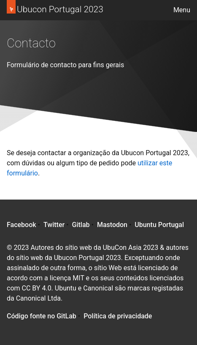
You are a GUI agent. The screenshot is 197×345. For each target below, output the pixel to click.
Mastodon (112, 225)
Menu (181, 10)
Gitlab (81, 225)
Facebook (21, 225)
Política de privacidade (118, 316)
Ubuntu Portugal (159, 225)
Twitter (54, 225)
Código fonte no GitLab (41, 316)
